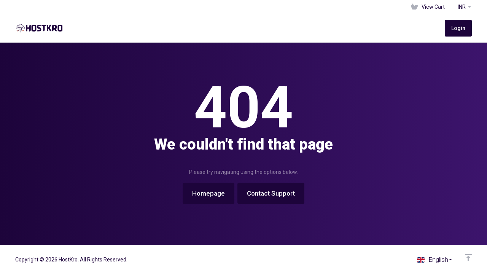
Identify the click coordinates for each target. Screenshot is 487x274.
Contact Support (271, 193)
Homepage (208, 193)
